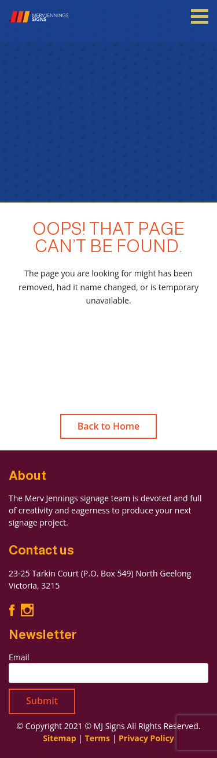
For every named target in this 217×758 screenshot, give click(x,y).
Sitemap (59, 738)
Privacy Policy (146, 738)
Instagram (27, 610)
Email (19, 657)
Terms (97, 738)
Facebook (11, 610)
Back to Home (109, 426)
